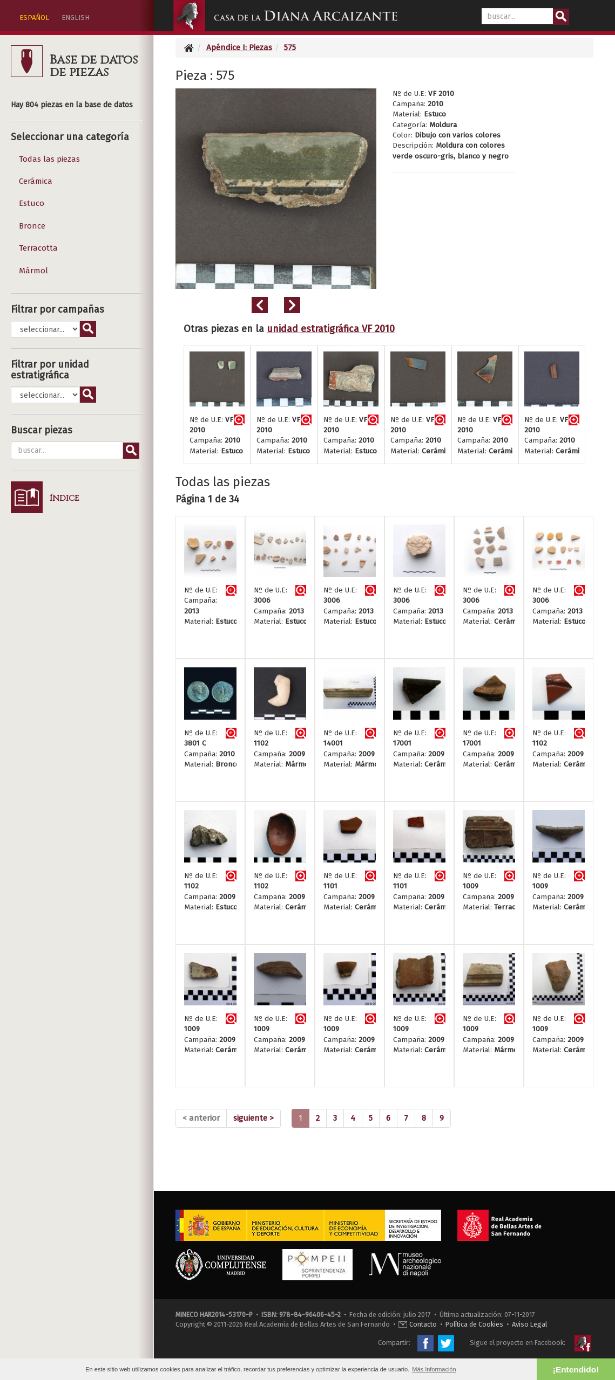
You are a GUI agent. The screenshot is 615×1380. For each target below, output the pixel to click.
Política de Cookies (474, 1324)
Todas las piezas (49, 159)
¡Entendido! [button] (576, 1369)
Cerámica (35, 181)
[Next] (253, 1118)
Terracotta (38, 248)
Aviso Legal (529, 1324)
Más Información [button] (434, 1369)
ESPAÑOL (34, 17)
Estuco (31, 203)
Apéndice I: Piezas (239, 47)
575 (290, 47)
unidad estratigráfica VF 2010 (331, 329)
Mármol (33, 270)
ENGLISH (76, 17)
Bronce (32, 226)
